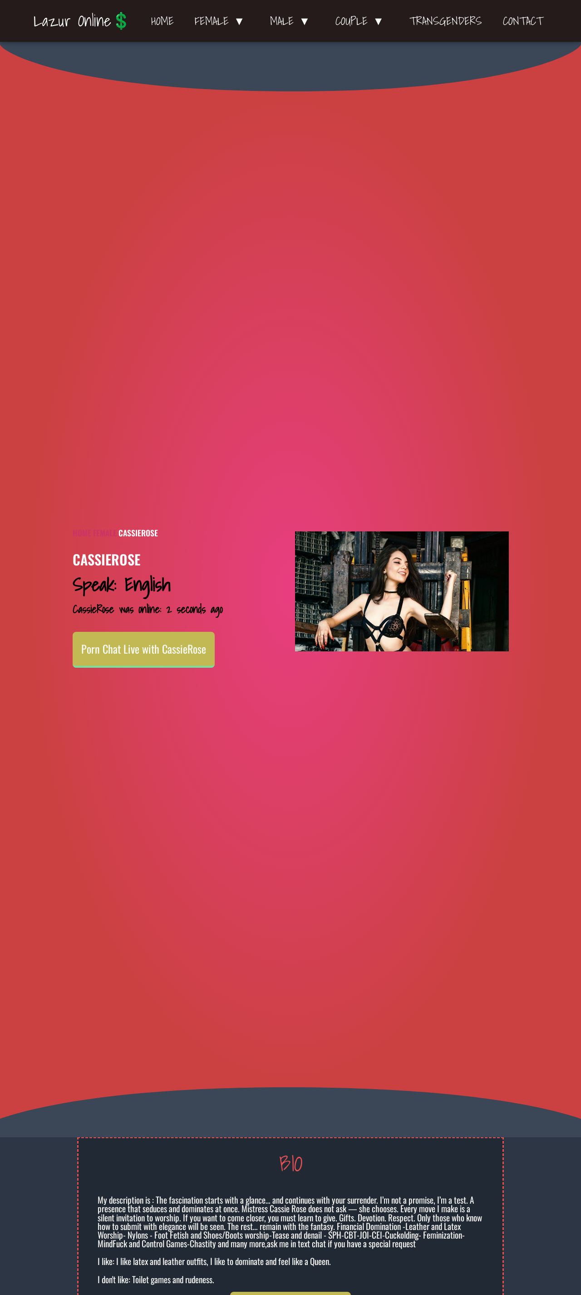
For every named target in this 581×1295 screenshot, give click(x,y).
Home (162, 21)
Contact (523, 21)
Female (105, 533)
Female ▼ (222, 21)
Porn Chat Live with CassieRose (143, 648)
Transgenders (445, 21)
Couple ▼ (362, 21)
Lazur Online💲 (82, 20)
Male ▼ (292, 21)
